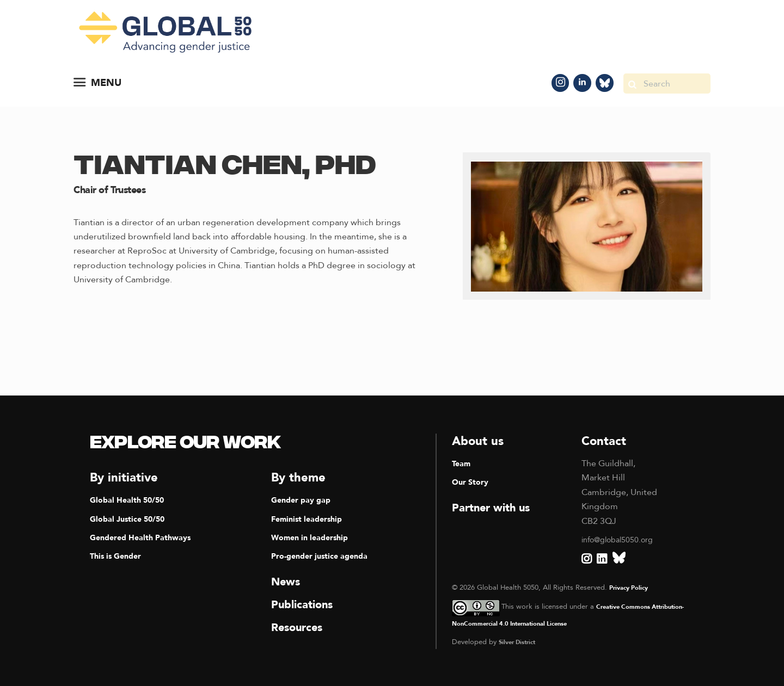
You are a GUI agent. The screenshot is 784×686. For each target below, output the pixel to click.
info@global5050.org (623, 539)
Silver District (520, 641)
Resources (300, 626)
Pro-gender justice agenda (325, 555)
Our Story (472, 481)
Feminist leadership (311, 518)
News (287, 580)
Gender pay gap (304, 499)
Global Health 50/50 (131, 499)
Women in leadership (314, 536)
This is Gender (119, 555)
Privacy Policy (631, 586)
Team (462, 462)
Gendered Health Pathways (146, 536)
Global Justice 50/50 (132, 518)
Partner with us (496, 506)
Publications (305, 603)
